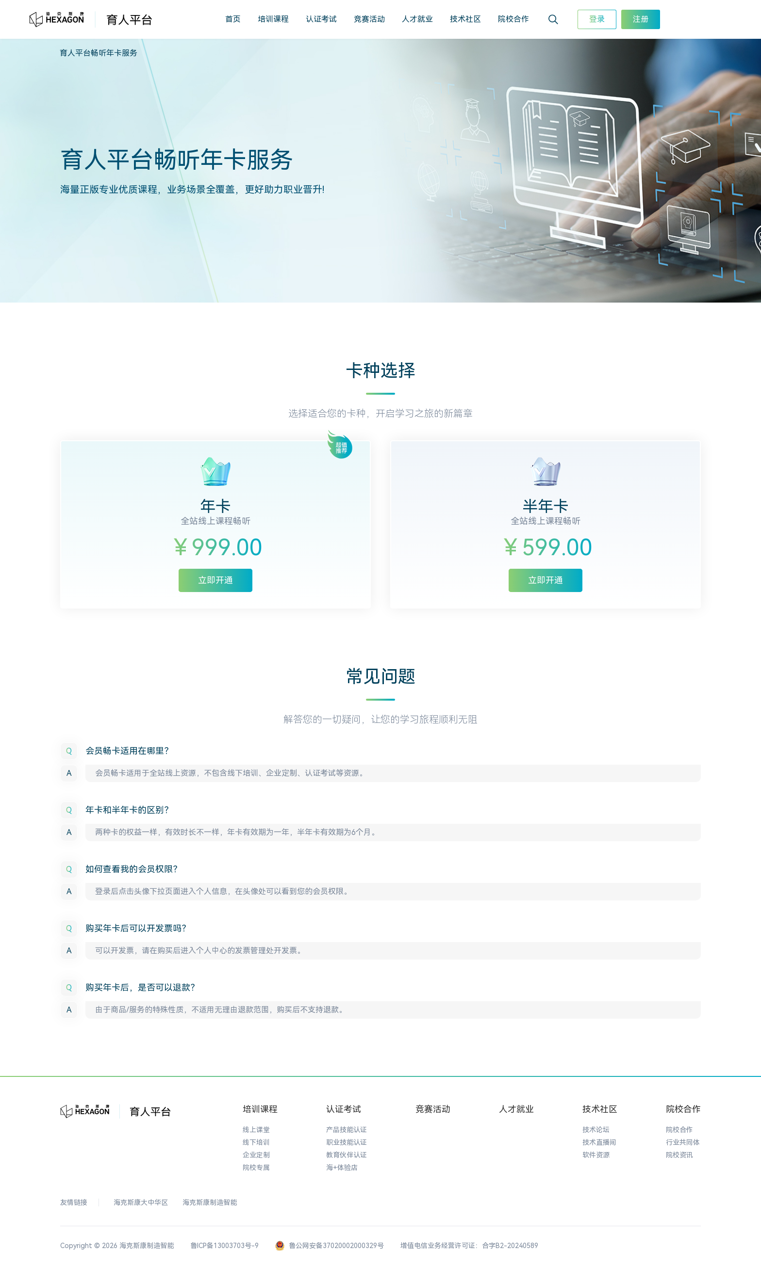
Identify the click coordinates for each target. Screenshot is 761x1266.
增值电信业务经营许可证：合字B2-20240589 (469, 1246)
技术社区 (465, 19)
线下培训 (256, 1143)
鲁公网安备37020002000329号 (329, 1246)
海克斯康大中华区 (141, 1203)
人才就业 (417, 19)
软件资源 (596, 1155)
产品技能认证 (346, 1130)
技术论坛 (596, 1130)
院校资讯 (679, 1155)
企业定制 (256, 1155)
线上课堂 (256, 1130)
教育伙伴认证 (346, 1155)
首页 (233, 19)
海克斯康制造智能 (209, 1203)
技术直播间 (599, 1143)
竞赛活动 (369, 19)
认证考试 (321, 19)
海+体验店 (342, 1168)
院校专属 (256, 1168)
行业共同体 (683, 1143)
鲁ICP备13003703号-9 (224, 1246)
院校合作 (513, 19)
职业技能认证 (346, 1143)
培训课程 (273, 19)
